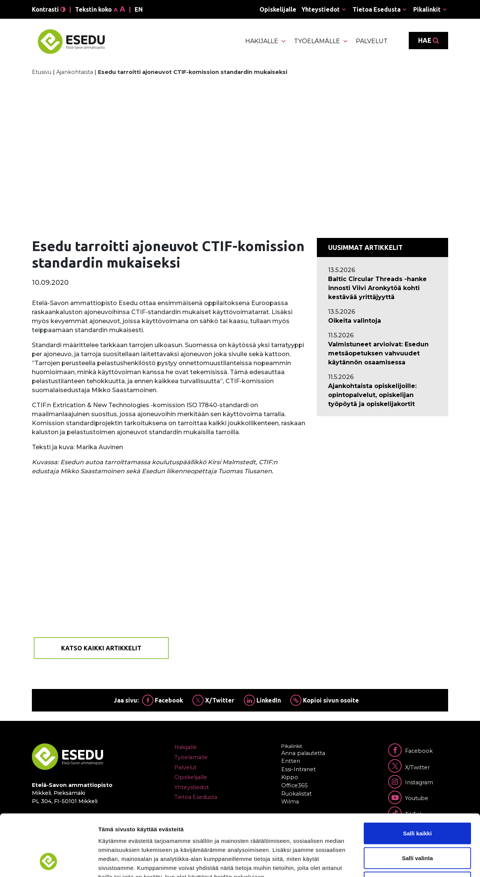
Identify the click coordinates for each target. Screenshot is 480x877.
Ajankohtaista (74, 72)
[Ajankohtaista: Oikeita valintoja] (382, 320)
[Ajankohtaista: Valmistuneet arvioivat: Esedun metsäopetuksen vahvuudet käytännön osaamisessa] (382, 353)
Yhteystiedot (321, 9)
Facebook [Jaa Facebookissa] (162, 700)
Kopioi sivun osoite (324, 700)
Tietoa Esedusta (376, 9)
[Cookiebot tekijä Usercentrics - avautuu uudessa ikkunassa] (48, 862)
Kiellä (417, 827)
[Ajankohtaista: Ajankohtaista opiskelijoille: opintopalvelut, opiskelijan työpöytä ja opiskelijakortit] (382, 395)
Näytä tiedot (401, 862)
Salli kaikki (417, 778)
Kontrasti (49, 9)
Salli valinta (417, 803)
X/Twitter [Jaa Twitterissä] (213, 700)
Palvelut (372, 41)
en (139, 9)
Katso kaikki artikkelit (101, 648)
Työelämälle (321, 41)
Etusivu (41, 72)
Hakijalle (265, 41)
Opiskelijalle (278, 9)
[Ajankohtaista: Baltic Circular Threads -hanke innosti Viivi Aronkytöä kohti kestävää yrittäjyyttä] (382, 288)
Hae (428, 40)
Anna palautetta (303, 753)
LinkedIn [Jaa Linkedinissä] (262, 700)
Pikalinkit (427, 9)
